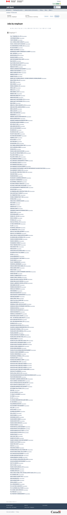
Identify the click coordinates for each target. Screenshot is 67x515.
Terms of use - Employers (29, 507)
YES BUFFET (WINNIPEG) (16, 179)
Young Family (14, 338)
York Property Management (18, 294)
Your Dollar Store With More (18, 365)
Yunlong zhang (14, 447)
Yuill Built (13, 413)
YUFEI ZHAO (13, 409)
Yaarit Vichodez (14, 49)
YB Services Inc (14, 132)
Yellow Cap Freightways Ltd (18, 153)
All (50, 28)
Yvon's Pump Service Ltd (16, 467)
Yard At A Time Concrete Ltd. (18, 105)
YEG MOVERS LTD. (14, 143)
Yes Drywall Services (16, 181)
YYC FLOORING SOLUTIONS (16, 488)
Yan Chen (12, 82)
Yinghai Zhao (14, 208)
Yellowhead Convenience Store (19, 160)
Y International (14, 38)
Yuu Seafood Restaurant (17, 453)
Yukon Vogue (13, 434)
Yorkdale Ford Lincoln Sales (18, 304)
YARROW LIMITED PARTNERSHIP (18, 116)
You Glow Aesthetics (16, 319)
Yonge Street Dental (16, 277)
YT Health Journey (15, 394)
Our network (45, 505)
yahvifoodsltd (14, 55)
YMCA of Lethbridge (15, 233)
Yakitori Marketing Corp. (17, 59)
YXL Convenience (14, 484)
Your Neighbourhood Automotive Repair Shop (23, 375)
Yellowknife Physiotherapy (18, 166)
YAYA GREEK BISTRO (15, 126)
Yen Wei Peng (13, 174)
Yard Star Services (15, 112)
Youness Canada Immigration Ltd (19, 327)
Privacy (17, 512)
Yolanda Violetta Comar (17, 252)
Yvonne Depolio (14, 470)
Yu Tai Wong (13, 401)
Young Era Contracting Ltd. (18, 336)
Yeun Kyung (13, 189)
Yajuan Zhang (14, 57)
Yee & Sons (13, 139)
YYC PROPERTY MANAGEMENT (17, 493)
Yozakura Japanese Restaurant (18, 386)
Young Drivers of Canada (17, 334)
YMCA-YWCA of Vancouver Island (19, 235)
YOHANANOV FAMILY (15, 243)
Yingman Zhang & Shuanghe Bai (19, 210)
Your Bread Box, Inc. (15, 361)
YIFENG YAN (13, 199)
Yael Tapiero (13, 53)
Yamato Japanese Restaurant (18, 68)
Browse (51, 16)
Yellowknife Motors (16, 164)
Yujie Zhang (13, 415)
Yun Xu (12, 445)
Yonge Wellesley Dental (16, 281)
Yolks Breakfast (14, 256)
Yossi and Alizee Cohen (16, 315)
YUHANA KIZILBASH (15, 411)
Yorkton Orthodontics (16, 310)
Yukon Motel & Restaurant (17, 426)
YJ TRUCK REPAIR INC (15, 223)
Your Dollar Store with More (18, 367)
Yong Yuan (13, 269)
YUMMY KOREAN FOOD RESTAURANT (19, 440)
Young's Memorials (15, 354)
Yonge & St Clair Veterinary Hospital (20, 271)
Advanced (46, 16)
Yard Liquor (13, 110)
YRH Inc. (12, 390)
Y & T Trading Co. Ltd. (15, 36)
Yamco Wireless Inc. (15, 72)
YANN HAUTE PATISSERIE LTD (17, 99)
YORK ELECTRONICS (15, 289)
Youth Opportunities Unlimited (19, 382)
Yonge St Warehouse (15, 275)
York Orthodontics (15, 292)
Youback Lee (13, 323)
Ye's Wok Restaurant (15, 135)
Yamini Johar (13, 74)
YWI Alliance (13, 482)
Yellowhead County (15, 162)
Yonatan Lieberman (15, 264)
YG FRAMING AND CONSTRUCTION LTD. (19, 191)
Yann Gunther (14, 97)
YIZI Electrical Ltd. (15, 222)
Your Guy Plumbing (15, 371)
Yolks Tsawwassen (15, 262)
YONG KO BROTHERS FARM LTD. (17, 266)
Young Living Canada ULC (17, 346)
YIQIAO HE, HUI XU (14, 216)
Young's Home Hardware (17, 352)
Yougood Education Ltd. (17, 325)
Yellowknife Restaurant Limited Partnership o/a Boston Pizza (27, 168)
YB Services (13, 130)
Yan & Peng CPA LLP (15, 80)
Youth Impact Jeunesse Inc (17, 380)
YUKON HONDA (14, 424)
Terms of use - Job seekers (11, 507)
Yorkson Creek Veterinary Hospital (20, 306)
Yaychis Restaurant (15, 128)
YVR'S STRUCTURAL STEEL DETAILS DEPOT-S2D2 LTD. (23, 472)
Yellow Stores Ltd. (15, 156)
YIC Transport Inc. (15, 195)
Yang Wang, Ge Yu (14, 91)
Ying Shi (12, 204)
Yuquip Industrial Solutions (18, 451)
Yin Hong (12, 202)
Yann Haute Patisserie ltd (17, 101)
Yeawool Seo (13, 137)
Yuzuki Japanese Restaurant (18, 461)
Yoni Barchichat (14, 285)
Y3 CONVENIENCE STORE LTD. (17, 45)
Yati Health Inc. (14, 124)
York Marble (13, 290)
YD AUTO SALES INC (15, 133)
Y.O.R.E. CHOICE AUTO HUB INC (17, 43)
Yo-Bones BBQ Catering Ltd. (17, 237)
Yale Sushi (13, 61)
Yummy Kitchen (14, 438)
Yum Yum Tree (14, 436)
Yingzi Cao (13, 212)
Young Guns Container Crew (18, 342)
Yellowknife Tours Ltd (16, 170)
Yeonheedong (14, 176)
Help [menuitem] (46, 10)
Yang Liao (12, 88)
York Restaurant (14, 296)
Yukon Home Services (16, 423)
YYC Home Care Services (16, 490)
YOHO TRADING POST (15, 244)
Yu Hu (11, 398)
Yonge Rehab (13, 273)
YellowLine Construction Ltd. (18, 172)
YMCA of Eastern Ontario (17, 231)
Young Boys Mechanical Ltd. (18, 331)
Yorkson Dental (14, 308)
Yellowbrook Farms (15, 158)
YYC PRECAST (13, 491)
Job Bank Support (9, 505)
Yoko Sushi (13, 248)
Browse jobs (14, 12)
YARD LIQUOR (13, 109)
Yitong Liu (13, 220)
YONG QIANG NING (14, 267)
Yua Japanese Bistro (15, 403)
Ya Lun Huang (14, 47)
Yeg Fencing (13, 141)
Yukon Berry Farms (15, 419)
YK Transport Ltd (15, 229)
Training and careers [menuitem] (18, 10)
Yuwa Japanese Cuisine (16, 457)
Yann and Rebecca (15, 95)
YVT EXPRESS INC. (14, 474)
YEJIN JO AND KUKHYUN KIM (17, 151)
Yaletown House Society (17, 63)
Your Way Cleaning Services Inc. (19, 378)
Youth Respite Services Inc (17, 384)
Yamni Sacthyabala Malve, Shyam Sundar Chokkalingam (25, 78)
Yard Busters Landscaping (17, 107)
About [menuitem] (51, 10)
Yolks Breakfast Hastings (17, 258)
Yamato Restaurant (15, 70)
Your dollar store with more (18, 363)
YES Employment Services (17, 183)
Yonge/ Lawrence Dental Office (18, 283)
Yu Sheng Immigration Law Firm (19, 400)
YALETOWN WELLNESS (15, 65)
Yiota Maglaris (14, 214)
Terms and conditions (10, 512)
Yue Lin (12, 407)
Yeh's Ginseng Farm (15, 147)
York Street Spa (14, 298)
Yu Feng (12, 396)
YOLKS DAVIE (13, 260)
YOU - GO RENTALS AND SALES (17, 317)
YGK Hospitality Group (16, 193)
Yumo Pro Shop (14, 444)
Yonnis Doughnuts (15, 287)
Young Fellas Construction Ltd (19, 340)
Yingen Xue (13, 206)
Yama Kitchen (14, 66)
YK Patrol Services (15, 227)
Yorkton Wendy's (15, 311)
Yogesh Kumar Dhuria (16, 239)
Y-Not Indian (13, 40)
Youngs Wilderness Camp (17, 359)
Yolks (11, 254)
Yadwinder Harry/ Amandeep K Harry (20, 51)
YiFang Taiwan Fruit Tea (16, 197)
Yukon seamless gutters (17, 430)
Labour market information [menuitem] (32, 10)
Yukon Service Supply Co (16, 432)
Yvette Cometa (14, 463)
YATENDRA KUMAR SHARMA (17, 122)
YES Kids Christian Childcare (18, 185)
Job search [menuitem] (9, 10)
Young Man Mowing (15, 348)
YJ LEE (11, 225)
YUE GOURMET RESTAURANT (17, 405)
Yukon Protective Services (17, 428)
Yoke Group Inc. (14, 246)
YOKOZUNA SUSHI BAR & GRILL (17, 250)
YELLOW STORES (14, 155)
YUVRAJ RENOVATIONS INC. (16, 455)
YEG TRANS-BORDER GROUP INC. (18, 145)
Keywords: (9, 15)
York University (14, 302)
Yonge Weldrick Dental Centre (18, 279)
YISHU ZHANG (13, 218)
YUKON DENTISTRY (14, 421)
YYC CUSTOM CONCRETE (16, 486)
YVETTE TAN (13, 465)
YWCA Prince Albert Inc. (16, 476)
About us (26, 505)
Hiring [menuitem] (42, 10)
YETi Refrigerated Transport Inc (19, 187)
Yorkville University (16, 313)
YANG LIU (12, 89)
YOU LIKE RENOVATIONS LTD (17, 321)
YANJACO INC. (13, 93)
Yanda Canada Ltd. (15, 86)
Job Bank (10, 7)
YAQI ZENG (12, 103)
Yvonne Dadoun (14, 468)
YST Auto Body (14, 392)
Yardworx (13, 114)
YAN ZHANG (13, 84)
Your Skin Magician (15, 377)
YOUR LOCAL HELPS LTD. (16, 373)
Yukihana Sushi (14, 417)
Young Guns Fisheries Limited (18, 344)
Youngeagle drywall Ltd (17, 356)
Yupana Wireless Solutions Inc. (19, 449)
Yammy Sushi (13, 76)
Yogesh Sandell (14, 241)
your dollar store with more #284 (19, 369)
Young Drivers (14, 333)
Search (57, 16)
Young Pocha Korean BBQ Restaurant (20, 350)
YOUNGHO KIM (14, 357)
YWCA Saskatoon (14, 480)
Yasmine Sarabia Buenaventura (18, 120)
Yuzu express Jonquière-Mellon (19, 459)
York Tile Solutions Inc (16, 300)
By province (24, 36)
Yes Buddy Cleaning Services (18, 177)
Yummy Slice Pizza (15, 442)
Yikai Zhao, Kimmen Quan (17, 200)
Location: (27, 15)
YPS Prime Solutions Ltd (17, 388)
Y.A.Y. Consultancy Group (17, 42)
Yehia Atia (13, 149)
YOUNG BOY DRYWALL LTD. (16, 329)
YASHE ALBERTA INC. (15, 118)
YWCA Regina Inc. (14, 478)
